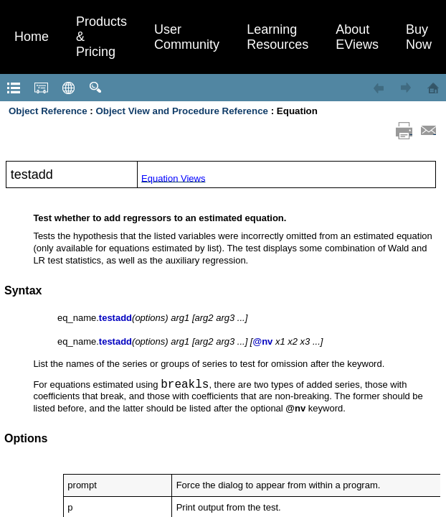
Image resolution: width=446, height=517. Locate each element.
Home (31, 36)
